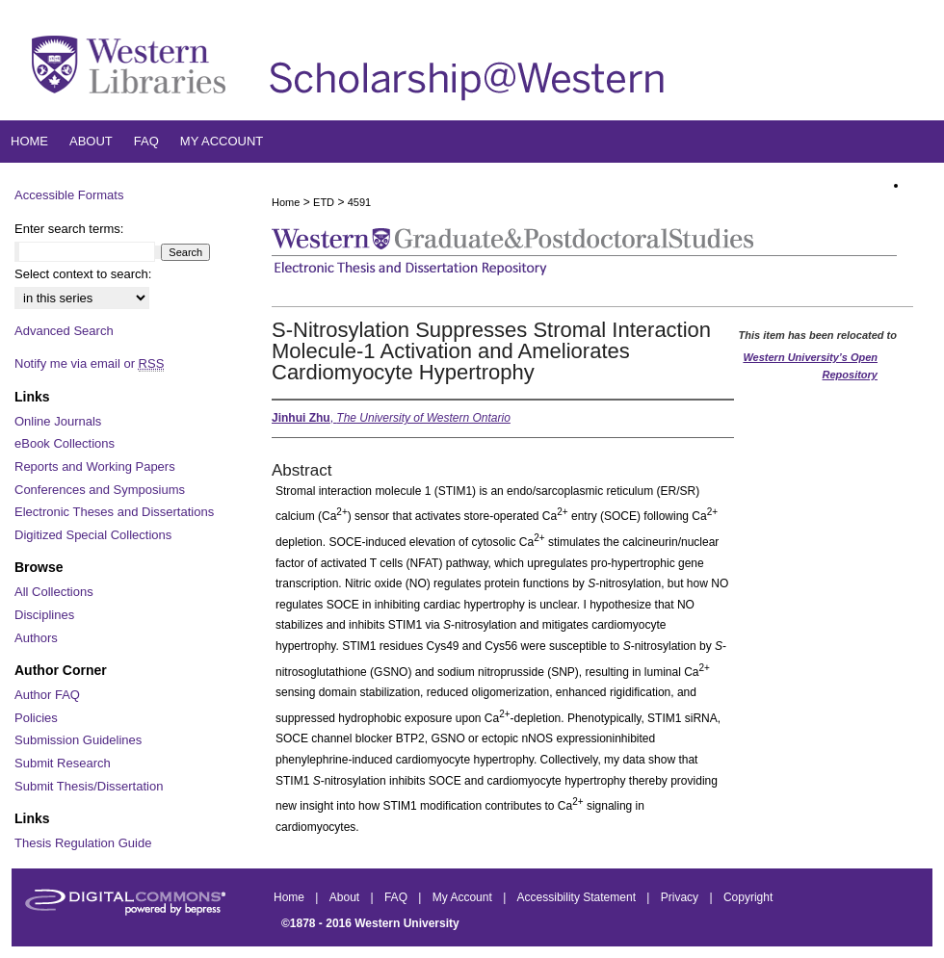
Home (286, 202)
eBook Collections (64, 443)
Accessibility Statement (578, 897)
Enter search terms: (68, 228)
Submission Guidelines (78, 740)
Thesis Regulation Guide (82, 843)
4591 (359, 202)
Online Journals (57, 421)
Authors (36, 638)
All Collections (53, 591)
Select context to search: (82, 274)
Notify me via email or (89, 364)
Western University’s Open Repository (810, 365)
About (346, 897)
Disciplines (44, 615)
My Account (464, 897)
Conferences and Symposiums (99, 489)
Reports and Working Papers (94, 466)
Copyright (748, 897)
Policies (36, 718)
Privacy (681, 897)
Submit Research (62, 763)
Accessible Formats (68, 195)
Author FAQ (47, 694)
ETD (323, 202)
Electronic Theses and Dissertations (114, 512)
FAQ (397, 897)
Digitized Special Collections (92, 535)
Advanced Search (64, 331)
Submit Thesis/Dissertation (88, 786)
